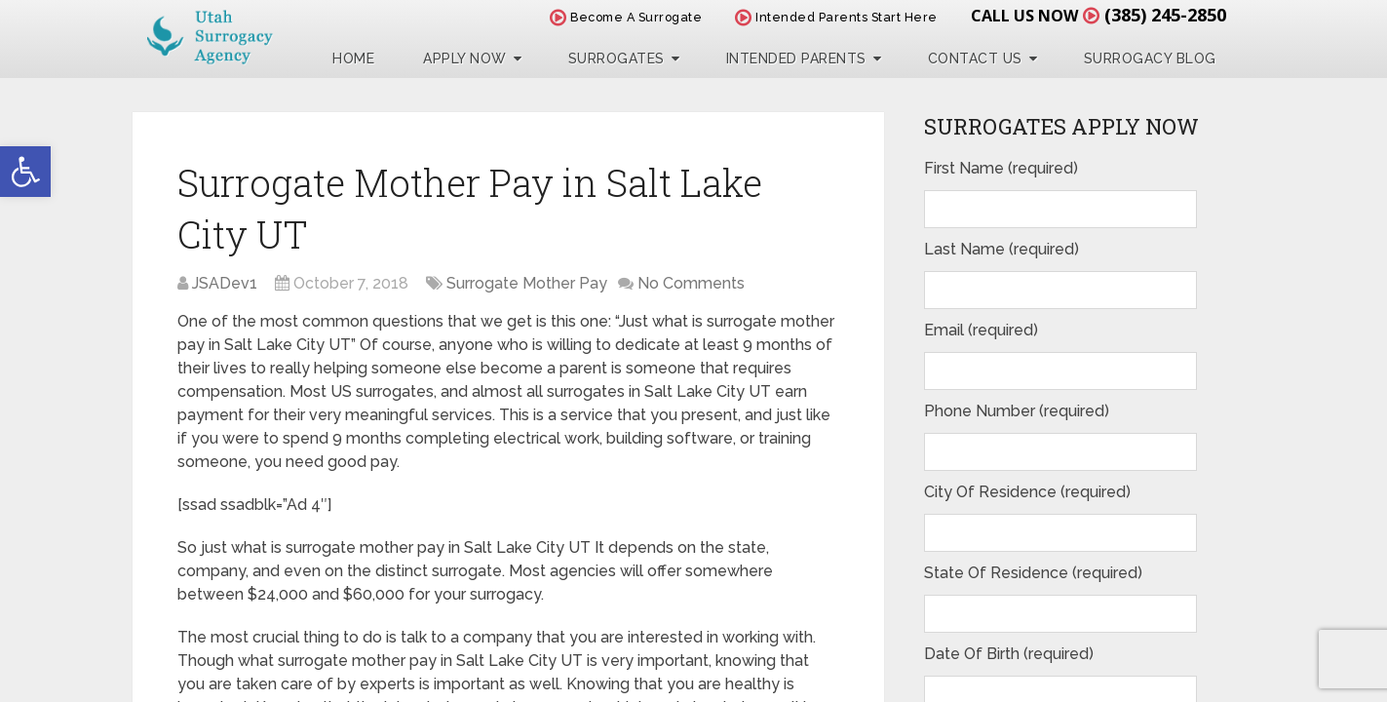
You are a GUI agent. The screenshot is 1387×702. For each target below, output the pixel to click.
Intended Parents (796, 58)
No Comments (691, 283)
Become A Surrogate (626, 17)
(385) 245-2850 (1165, 14)
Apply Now (465, 58)
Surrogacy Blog (1150, 58)
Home (353, 58)
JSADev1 (224, 283)
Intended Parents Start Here (836, 17)
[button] (25, 171)
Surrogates (616, 58)
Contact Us (975, 58)
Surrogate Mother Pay (526, 283)
